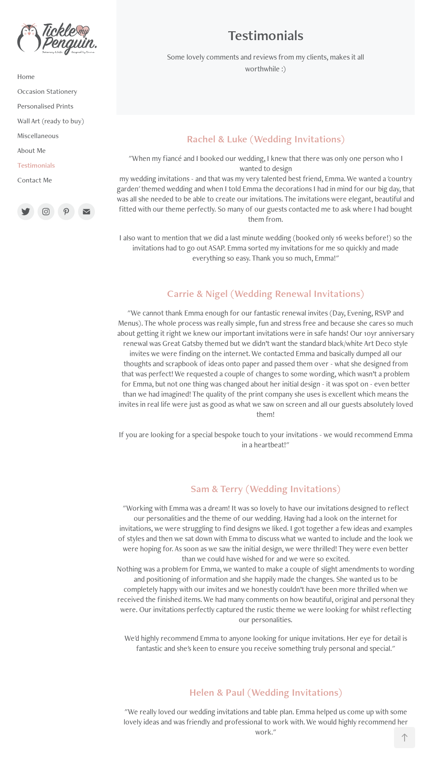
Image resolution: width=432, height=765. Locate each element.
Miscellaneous (38, 135)
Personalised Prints (45, 106)
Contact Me (34, 180)
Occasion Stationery (47, 91)
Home (26, 76)
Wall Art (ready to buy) (50, 120)
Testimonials (36, 165)
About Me (31, 150)
